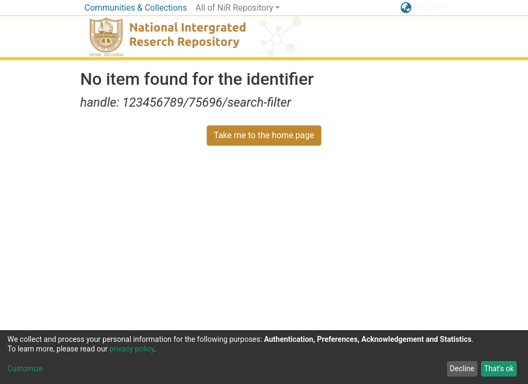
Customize (25, 368)
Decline (462, 368)
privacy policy (131, 349)
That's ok (499, 368)
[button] (406, 8)
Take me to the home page (264, 135)
